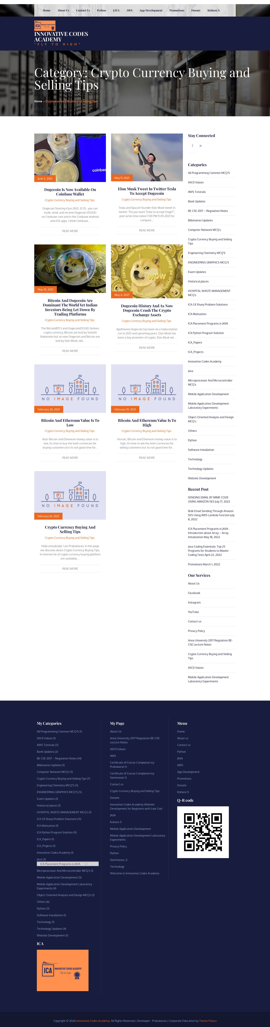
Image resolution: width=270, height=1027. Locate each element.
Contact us (83, 44)
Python (101, 44)
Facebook (194, 592)
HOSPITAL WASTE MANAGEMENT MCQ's (62, 812)
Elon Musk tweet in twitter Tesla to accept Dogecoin (147, 191)
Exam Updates (197, 271)
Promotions (176, 44)
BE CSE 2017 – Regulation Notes (208, 210)
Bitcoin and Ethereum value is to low (70, 422)
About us (63, 44)
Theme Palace (208, 1020)
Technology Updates (200, 468)
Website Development (202, 478)
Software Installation (201, 449)
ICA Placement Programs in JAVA (208, 323)
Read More (70, 231)
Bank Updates (196, 201)
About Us (193, 583)
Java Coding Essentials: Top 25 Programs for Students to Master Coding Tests (208, 550)
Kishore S (213, 44)
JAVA (116, 44)
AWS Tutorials (197, 191)
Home (46, 44)
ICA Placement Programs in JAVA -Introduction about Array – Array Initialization (209, 533)
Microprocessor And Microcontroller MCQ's (63, 870)
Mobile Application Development (208, 394)
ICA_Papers (195, 342)
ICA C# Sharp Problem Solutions (208, 304)
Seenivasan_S (118, 859)
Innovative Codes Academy (61, 23)
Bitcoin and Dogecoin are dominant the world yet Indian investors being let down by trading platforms (70, 307)
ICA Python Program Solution (206, 333)
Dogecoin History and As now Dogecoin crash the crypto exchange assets (147, 310)
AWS (129, 44)
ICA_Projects (195, 351)
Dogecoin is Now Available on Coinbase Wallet (70, 191)
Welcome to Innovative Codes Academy (134, 873)
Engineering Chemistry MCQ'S (206, 252)
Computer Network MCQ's (204, 229)
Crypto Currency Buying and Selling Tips (69, 200)
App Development (150, 44)
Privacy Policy (196, 630)
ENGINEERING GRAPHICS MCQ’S (208, 262)
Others (192, 430)
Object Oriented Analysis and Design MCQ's (64, 895)
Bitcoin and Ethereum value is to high (147, 422)
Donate (195, 44)
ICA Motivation (197, 314)
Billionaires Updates (200, 220)
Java (190, 370)
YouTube (193, 611)
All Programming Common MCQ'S (209, 172)
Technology (195, 459)
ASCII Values (196, 182)
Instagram (194, 602)
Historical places (198, 281)
